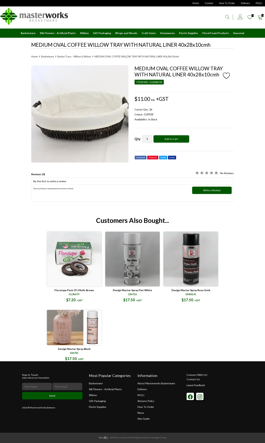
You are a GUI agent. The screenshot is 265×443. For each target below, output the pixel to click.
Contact (208, 3)
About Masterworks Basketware (156, 383)
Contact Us (193, 379)
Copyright (155, 437)
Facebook (140, 157)
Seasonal (238, 33)
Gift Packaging (102, 33)
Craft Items (149, 33)
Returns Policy (146, 401)
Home (195, 3)
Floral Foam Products (215, 33)
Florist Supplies (188, 33)
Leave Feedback (196, 385)
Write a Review (212, 190)
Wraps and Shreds (126, 33)
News (141, 412)
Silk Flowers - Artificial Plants (58, 33)
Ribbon (84, 33)
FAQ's (259, 3)
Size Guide (144, 418)
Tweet (163, 157)
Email (172, 157)
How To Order (227, 3)
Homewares (167, 33)
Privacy (164, 437)
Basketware (28, 33)
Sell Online (114, 437)
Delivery (245, 3)
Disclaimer (145, 437)
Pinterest (153, 157)
